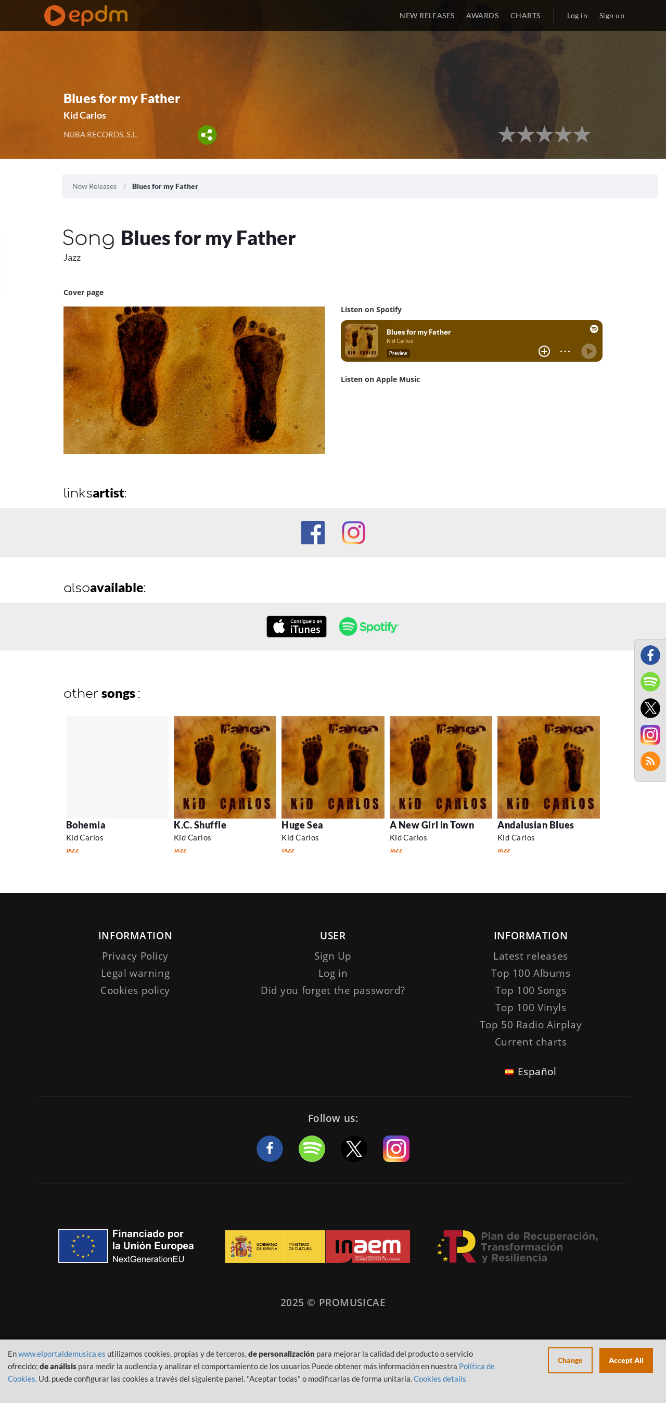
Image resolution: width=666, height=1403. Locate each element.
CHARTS (525, 15)
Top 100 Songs (530, 990)
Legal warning (135, 973)
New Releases (94, 186)
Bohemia (86, 825)
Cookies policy (135, 990)
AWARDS (482, 15)
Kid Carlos (84, 115)
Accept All (626, 1360)
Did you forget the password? (333, 990)
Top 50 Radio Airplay (531, 1024)
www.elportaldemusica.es (62, 1353)
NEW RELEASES (427, 15)
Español (537, 1071)
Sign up (611, 15)
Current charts (531, 1042)
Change (570, 1360)
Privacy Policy (135, 956)
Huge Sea (302, 825)
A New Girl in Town (432, 825)
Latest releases (530, 956)
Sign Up (333, 956)
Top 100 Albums (531, 973)
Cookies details (440, 1378)
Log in (577, 15)
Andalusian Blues (535, 825)
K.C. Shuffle (200, 825)
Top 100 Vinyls (531, 1007)
